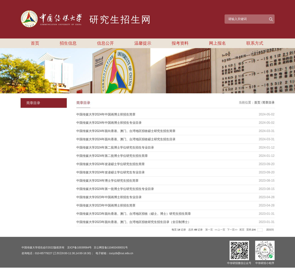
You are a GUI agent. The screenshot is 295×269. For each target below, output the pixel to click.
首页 (35, 43)
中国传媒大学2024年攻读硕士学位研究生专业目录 (110, 172)
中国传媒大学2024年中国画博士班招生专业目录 (109, 122)
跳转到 (270, 229)
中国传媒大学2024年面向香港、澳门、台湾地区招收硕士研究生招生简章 (126, 131)
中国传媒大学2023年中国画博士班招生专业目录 (109, 197)
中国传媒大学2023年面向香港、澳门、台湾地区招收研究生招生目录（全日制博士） (133, 222)
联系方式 (254, 43)
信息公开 (105, 43)
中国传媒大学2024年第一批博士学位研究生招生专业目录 (115, 188)
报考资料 (180, 43)
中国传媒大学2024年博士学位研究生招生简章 (107, 180)
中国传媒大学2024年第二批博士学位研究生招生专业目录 (115, 147)
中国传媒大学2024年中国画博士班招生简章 (106, 114)
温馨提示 (142, 43)
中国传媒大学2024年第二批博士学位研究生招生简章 (112, 155)
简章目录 (268, 102)
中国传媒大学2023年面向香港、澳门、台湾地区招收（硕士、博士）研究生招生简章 (133, 213)
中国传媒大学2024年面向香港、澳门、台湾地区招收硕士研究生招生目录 (126, 139)
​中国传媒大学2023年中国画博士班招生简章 (106, 205)
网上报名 (217, 43)
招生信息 (68, 43)
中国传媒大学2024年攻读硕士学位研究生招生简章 (110, 164)
